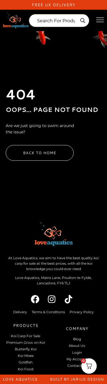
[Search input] (56, 21)
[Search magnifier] (83, 21)
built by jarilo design (77, 379)
